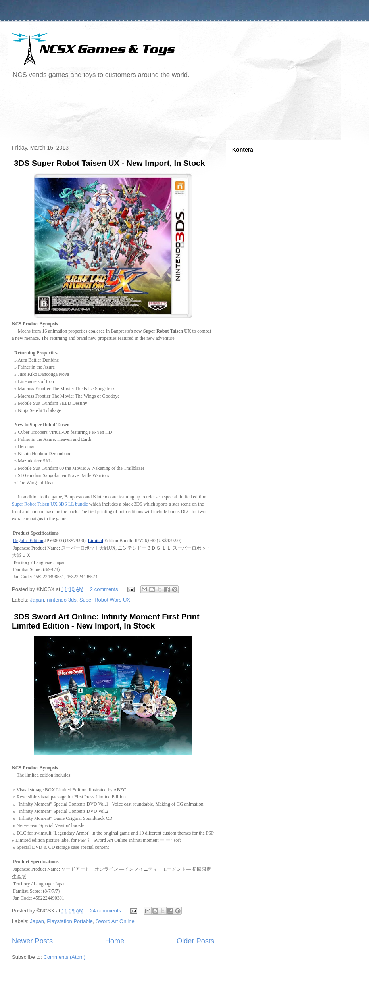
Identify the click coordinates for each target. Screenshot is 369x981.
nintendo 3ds (61, 600)
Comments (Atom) (64, 957)
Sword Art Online (115, 921)
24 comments (105, 911)
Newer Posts (32, 941)
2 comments (104, 589)
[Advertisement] (152, 113)
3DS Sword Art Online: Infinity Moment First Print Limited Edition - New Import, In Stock (106, 621)
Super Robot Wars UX (104, 600)
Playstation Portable (70, 921)
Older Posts (195, 941)
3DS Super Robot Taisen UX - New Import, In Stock (108, 163)
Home (115, 941)
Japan (37, 600)
